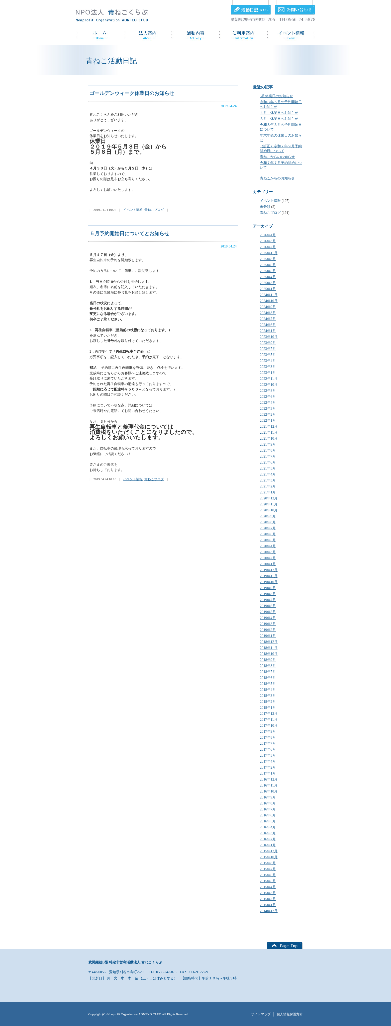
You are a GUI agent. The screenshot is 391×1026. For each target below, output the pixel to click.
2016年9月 (268, 797)
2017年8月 (268, 737)
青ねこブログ (270, 213)
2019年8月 (268, 594)
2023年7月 (268, 349)
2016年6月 (268, 815)
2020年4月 (268, 546)
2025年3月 (268, 283)
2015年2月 (268, 899)
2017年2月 (268, 767)
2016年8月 (268, 803)
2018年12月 (269, 642)
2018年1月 (268, 708)
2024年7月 (268, 319)
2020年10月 (269, 510)
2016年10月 (269, 791)
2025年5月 (268, 271)
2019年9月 (268, 588)
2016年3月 (268, 833)
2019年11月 (269, 576)
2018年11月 (269, 648)
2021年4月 (268, 474)
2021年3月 (268, 480)
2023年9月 (268, 343)
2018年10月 (269, 654)
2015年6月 (268, 875)
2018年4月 (268, 690)
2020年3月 (268, 552)
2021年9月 (268, 444)
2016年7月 (268, 809)
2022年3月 (268, 408)
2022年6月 (268, 396)
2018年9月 (268, 660)
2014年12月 (269, 911)
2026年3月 (268, 241)
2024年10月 (269, 301)
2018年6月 (268, 678)
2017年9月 (268, 731)
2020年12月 (269, 498)
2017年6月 (268, 749)
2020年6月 (268, 534)
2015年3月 (268, 893)
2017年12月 (269, 713)
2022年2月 (268, 414)
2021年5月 (268, 468)
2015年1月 (268, 905)
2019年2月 (268, 630)
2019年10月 (269, 582)
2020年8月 (268, 522)
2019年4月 (268, 618)
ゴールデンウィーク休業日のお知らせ (132, 93)
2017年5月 (268, 755)
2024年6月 (268, 325)
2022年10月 (269, 385)
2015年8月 (268, 863)
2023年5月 (268, 355)
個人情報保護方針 (290, 1014)
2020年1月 (268, 564)
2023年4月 (268, 361)
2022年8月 (268, 391)
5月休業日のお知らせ (276, 96)
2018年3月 (268, 696)
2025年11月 (269, 253)
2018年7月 (268, 672)
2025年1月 (268, 289)
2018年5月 (268, 684)
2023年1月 (268, 373)
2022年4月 (268, 402)
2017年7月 (268, 743)
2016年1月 (268, 845)
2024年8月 (268, 313)
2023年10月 (269, 337)
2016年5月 (268, 821)
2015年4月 (268, 887)
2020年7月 (268, 528)
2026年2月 (268, 247)
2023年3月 (268, 367)
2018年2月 (268, 702)
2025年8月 (268, 259)
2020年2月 (268, 558)
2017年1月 (268, 773)
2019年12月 (269, 570)
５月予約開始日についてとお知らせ (129, 233)
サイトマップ (261, 1014)
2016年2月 (268, 839)
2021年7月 (268, 456)
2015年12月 (269, 851)
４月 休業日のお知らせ (279, 113)
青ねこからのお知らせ (277, 157)
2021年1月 (268, 492)
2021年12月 (269, 426)
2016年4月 (268, 827)
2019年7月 (268, 600)
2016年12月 (269, 779)
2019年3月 (268, 624)
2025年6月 (268, 265)
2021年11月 (269, 432)
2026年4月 (268, 235)
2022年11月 (269, 379)
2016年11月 (269, 785)
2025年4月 (268, 277)
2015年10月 (269, 857)
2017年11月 (269, 719)
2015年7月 (268, 869)
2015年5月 (268, 881)
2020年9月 (268, 516)
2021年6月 (268, 462)
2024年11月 (269, 295)
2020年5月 (268, 540)
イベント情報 (270, 201)
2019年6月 (268, 606)
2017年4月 (268, 761)
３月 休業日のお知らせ (279, 119)
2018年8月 (268, 666)
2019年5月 (268, 612)
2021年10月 (269, 438)
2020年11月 (269, 504)
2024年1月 (268, 331)
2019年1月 (268, 636)
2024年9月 (268, 307)
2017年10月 (269, 725)
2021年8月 (268, 450)
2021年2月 (268, 486)
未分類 (265, 207)
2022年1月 (268, 420)
